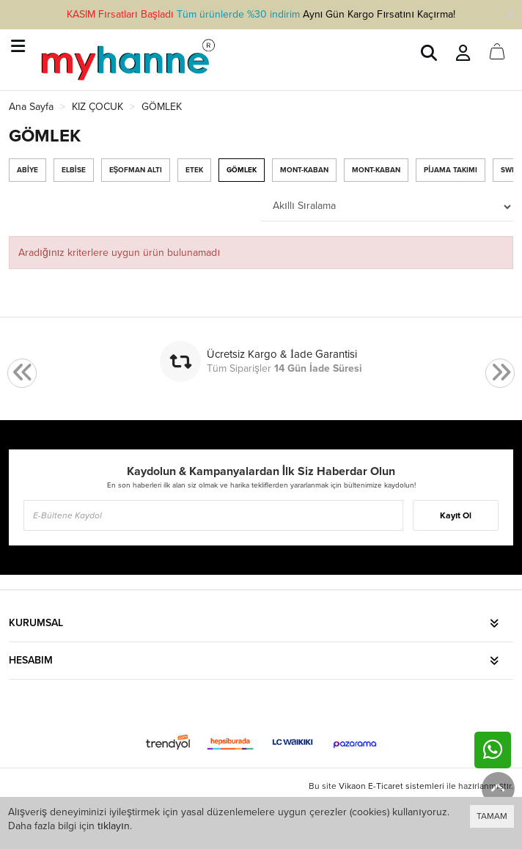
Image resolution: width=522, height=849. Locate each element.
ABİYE (27, 169)
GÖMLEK (242, 169)
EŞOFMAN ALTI (136, 169)
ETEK (194, 169)
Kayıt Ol (455, 515)
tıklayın (114, 826)
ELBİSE (74, 169)
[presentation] (22, 374)
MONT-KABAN (304, 169)
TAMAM (492, 816)
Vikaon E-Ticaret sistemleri (391, 786)
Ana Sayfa (31, 106)
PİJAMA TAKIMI (450, 169)
